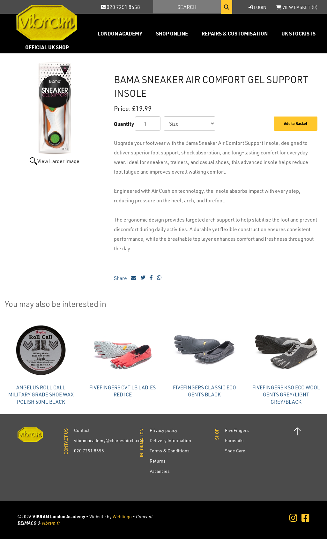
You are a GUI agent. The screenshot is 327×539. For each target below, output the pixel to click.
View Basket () (297, 7)
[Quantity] (147, 123)
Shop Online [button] (172, 33)
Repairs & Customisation (235, 33)
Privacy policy (163, 430)
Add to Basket (295, 123)
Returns (158, 461)
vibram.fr (51, 523)
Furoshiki (234, 440)
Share (125, 278)
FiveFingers (237, 430)
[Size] (190, 123)
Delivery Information (170, 440)
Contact (82, 430)
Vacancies (160, 471)
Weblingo (122, 516)
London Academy (120, 33)
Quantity (124, 124)
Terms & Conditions (170, 451)
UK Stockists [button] (298, 33)
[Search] (187, 6)
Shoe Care (235, 451)
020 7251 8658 (120, 7)
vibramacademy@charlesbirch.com (109, 440)
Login (257, 7)
